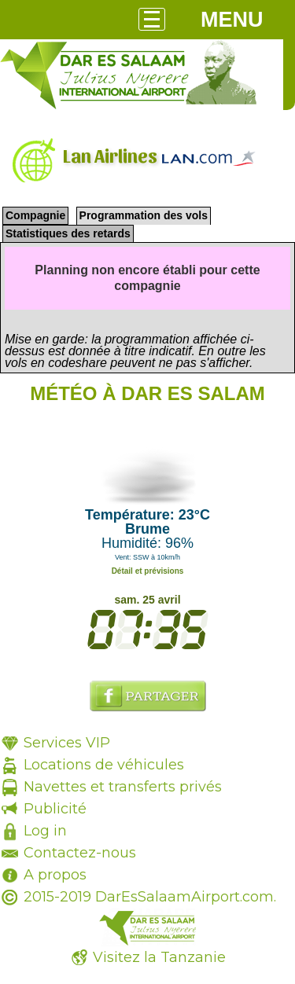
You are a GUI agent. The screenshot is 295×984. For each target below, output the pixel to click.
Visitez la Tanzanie (159, 957)
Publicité (55, 808)
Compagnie (35, 215)
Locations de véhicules (104, 764)
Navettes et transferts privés (123, 786)
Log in (45, 830)
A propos (55, 874)
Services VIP (67, 742)
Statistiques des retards (68, 233)
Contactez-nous (80, 852)
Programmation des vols (143, 215)
